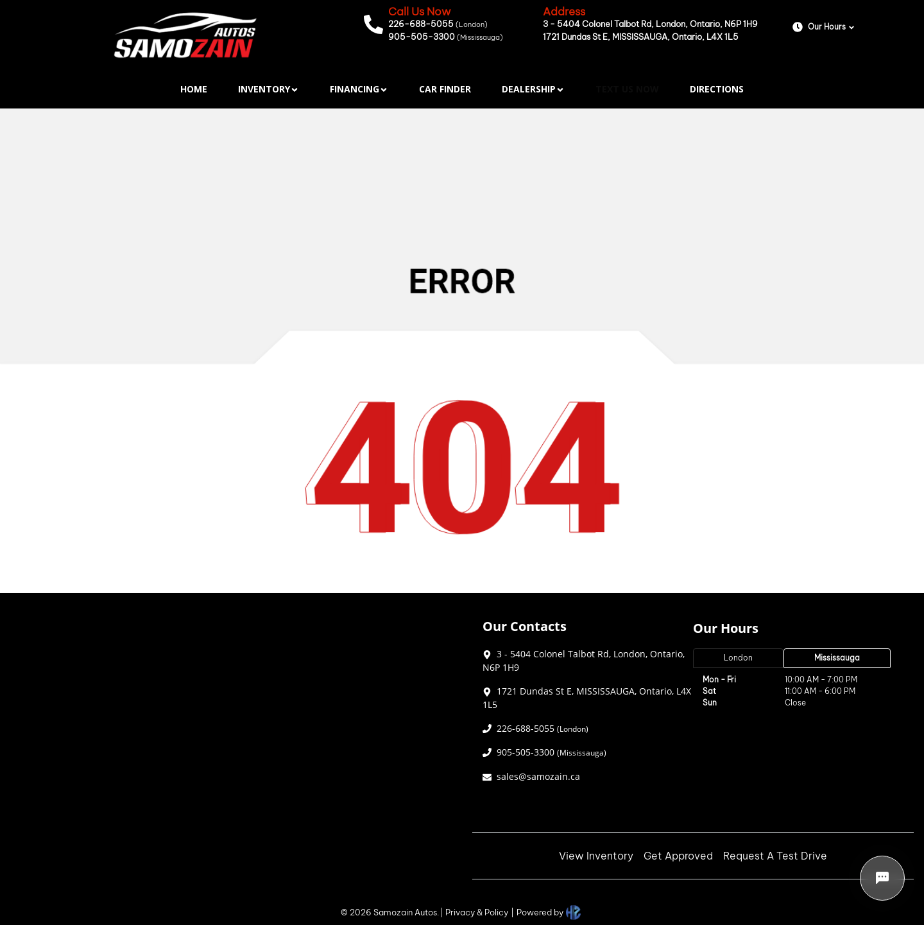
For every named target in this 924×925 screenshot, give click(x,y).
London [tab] (738, 657)
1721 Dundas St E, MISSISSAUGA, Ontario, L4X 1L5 (641, 36)
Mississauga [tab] (837, 657)
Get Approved (678, 855)
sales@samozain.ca (538, 776)
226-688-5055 (438, 24)
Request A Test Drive (775, 855)
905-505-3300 (445, 36)
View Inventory (596, 855)
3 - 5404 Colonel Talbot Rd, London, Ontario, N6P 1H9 (650, 24)
